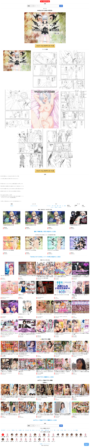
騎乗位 (42, 430)
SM (62, 205)
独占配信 (20, 430)
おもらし (52, 207)
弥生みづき (71, 435)
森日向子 (67, 435)
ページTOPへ (86, 444)
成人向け (60, 207)
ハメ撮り (57, 430)
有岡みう (30, 440)
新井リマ (44, 440)
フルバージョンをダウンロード (45, 45)
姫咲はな (81, 435)
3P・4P (51, 430)
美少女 (33, 430)
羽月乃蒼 (39, 435)
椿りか (12, 435)
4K (71, 430)
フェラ (37, 430)
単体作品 (13, 430)
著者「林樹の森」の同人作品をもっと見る (45, 231)
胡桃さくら (21, 440)
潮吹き (65, 430)
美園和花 (21, 435)
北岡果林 (30, 435)
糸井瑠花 (85, 435)
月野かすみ (12, 440)
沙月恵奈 (76, 435)
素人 (39, 430)
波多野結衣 (35, 435)
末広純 (49, 440)
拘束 (52, 205)
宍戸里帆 (25, 440)
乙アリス (16, 440)
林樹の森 (11, 205)
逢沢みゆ (7, 435)
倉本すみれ (7, 440)
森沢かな (62, 435)
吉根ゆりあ (3, 440)
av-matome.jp (45, 1)
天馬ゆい (48, 435)
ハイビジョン (8, 430)
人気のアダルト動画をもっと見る (45, 377)
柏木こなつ (53, 440)
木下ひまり (44, 435)
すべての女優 (3, 435)
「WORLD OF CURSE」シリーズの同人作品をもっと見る (45, 256)
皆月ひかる (58, 435)
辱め (55, 205)
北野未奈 (35, 440)
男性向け (56, 207)
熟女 (30, 430)
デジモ (69, 430)
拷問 (65, 205)
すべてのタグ (3, 430)
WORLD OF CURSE (34, 205)
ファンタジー (49, 205)
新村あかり (26, 435)
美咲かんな (39, 440)
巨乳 (60, 205)
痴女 (54, 430)
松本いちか (16, 435)
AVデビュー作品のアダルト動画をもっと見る (45, 420)
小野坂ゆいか (53, 435)
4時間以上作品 (46, 430)
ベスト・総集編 (75, 430)
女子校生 (61, 430)
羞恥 (57, 205)
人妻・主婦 (27, 430)
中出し (17, 430)
